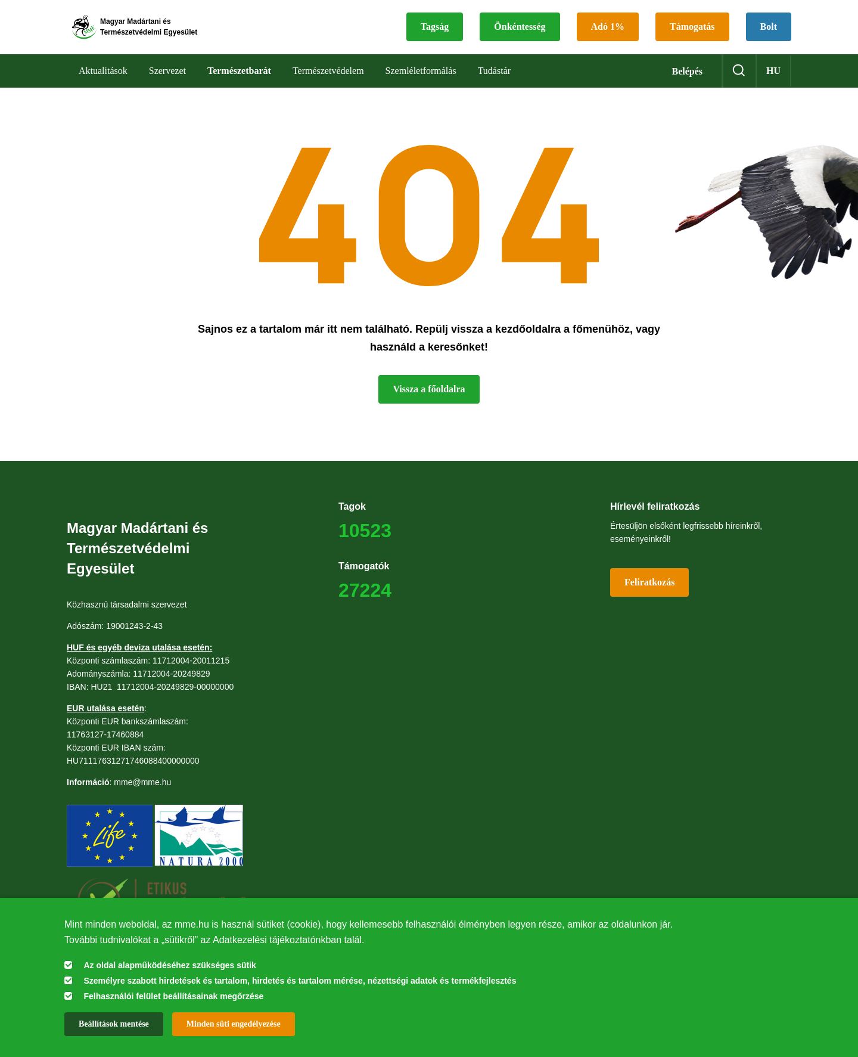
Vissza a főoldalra (429, 401)
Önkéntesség (519, 33)
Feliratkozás (649, 595)
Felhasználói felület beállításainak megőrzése (173, 996)
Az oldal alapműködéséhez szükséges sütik (169, 965)
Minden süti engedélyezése (233, 1023)
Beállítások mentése (114, 1023)
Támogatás (692, 33)
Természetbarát (239, 83)
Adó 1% (607, 33)
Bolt (768, 33)
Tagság (435, 33)
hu (773, 83)
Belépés (687, 84)
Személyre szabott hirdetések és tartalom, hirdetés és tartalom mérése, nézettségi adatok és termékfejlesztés (299, 980)
